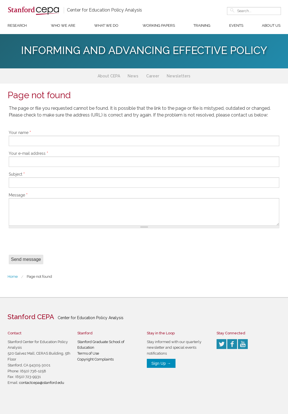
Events (236, 25)
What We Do (106, 25)
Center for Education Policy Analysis (104, 10)
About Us (271, 25)
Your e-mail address (28, 153)
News (133, 76)
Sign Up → (161, 363)
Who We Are (63, 25)
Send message (26, 259)
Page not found (39, 276)
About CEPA (109, 76)
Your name (20, 132)
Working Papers (159, 25)
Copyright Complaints (95, 359)
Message (18, 195)
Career (152, 76)
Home (13, 276)
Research (17, 25)
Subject (17, 174)
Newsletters (178, 76)
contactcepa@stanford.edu (41, 383)
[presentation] (51, 244)
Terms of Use (88, 353)
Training (202, 25)
